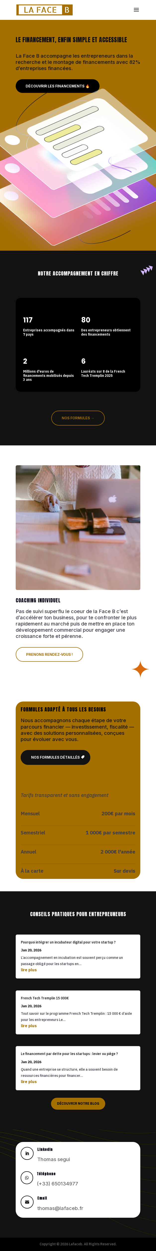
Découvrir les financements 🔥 (58, 86)
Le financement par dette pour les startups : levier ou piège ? (69, 1053)
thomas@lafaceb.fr (60, 1208)
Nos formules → (78, 418)
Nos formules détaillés (55, 757)
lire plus (29, 969)
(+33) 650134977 (57, 1184)
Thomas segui (53, 1159)
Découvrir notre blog (78, 1103)
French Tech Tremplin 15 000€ (45, 998)
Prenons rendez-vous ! (49, 654)
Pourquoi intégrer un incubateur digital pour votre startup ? (68, 942)
